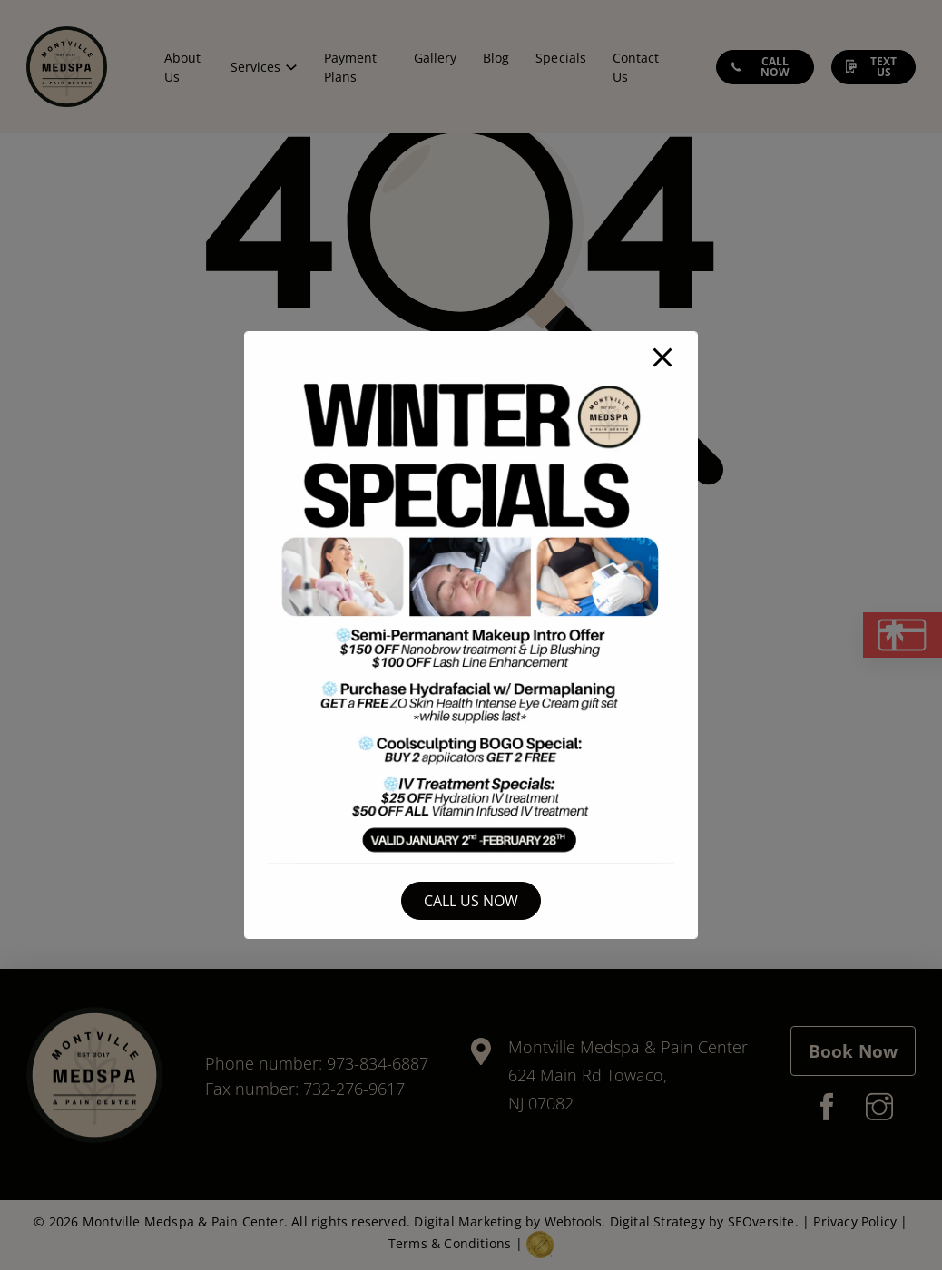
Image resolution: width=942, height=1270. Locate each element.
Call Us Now (471, 901)
